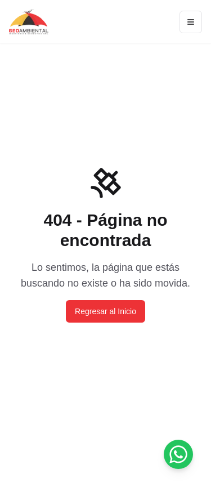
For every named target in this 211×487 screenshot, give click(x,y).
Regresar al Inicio (105, 311)
